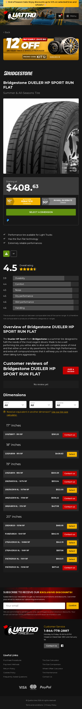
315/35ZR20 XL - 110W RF (17, 567)
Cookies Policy (9, 672)
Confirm (72, 605)
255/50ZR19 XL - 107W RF (17, 489)
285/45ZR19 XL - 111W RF (16, 498)
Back (7, 32)
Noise (18, 290)
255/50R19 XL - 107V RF (16, 481)
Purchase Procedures (12, 660)
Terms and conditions (34, 705)
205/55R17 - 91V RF (14, 434)
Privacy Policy (50, 705)
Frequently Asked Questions (15, 677)
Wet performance (24, 302)
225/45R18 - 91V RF (14, 453)
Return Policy (9, 668)
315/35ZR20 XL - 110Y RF (16, 559)
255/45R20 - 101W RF (15, 525)
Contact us (69, 435)
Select (72, 454)
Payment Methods (11, 664)
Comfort (19, 284)
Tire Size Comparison (51, 664)
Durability (20, 278)
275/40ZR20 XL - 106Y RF (17, 550)
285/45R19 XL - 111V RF (15, 506)
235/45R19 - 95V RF (14, 473)
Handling (20, 308)
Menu (71, 16)
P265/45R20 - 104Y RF (15, 534)
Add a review (70, 370)
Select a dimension (41, 212)
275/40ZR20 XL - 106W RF (17, 542)
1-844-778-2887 (56, 630)
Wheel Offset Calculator (52, 668)
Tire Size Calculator (50, 660)
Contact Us (51, 646)
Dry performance (24, 296)
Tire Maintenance (49, 672)
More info (54, 56)
